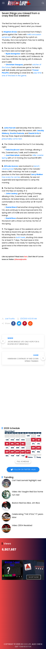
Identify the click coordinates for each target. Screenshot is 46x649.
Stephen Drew (10, 25)
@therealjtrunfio (20, 253)
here (25, 250)
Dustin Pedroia (17, 127)
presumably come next (12, 132)
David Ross (11, 212)
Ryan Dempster (13, 47)
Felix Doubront (13, 143)
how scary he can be (11, 171)
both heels (20, 231)
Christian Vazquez (14, 58)
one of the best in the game (14, 69)
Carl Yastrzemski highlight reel (26, 474)
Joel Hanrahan (13, 149)
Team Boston (25, 640)
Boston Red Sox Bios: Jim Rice (26, 496)
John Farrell (9, 121)
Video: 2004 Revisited (22, 519)
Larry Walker (37, 168)
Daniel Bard (11, 201)
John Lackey (12, 187)
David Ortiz (34, 127)
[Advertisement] (23, 283)
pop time (37, 66)
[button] (13, 317)
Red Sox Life (26, 638)
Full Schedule (23, 455)
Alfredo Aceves (11, 160)
